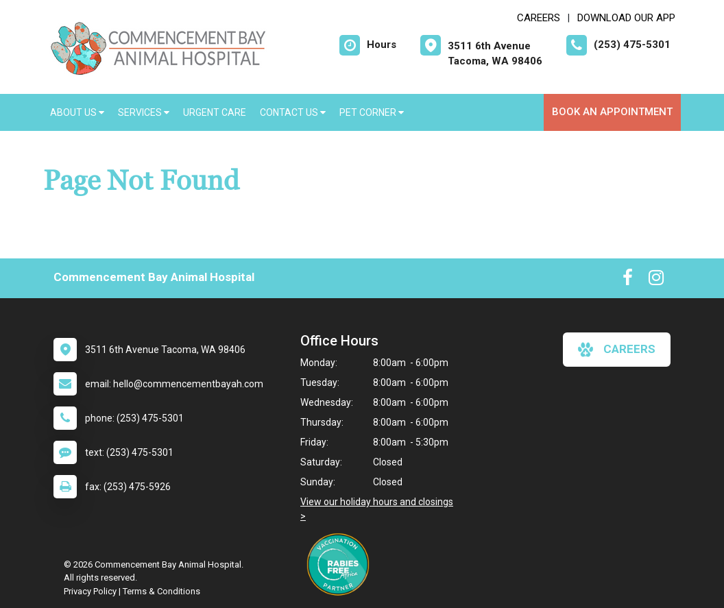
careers (616, 349)
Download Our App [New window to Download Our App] (626, 18)
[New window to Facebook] (628, 280)
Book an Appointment (612, 112)
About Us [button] (77, 112)
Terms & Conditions (161, 591)
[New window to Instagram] (656, 280)
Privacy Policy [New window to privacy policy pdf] (90, 591)
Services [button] (143, 112)
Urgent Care (214, 112)
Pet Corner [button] (371, 112)
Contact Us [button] (293, 112)
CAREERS (538, 18)
